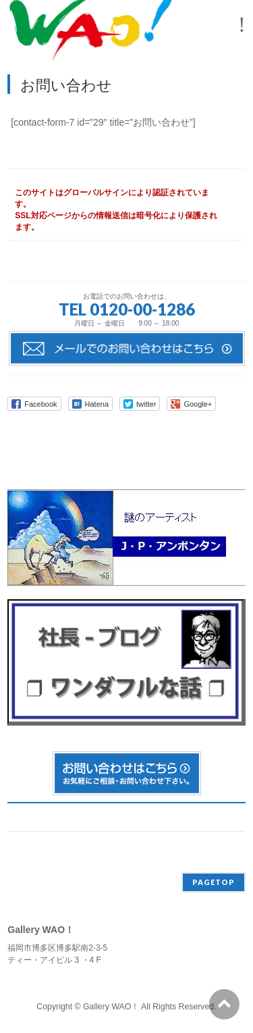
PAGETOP (213, 882)
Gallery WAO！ (111, 1006)
